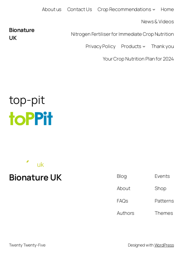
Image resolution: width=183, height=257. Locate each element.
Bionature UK (35, 177)
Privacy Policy (101, 46)
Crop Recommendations (124, 9)
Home (167, 9)
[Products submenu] (143, 46)
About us (51, 9)
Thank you (162, 46)
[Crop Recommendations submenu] (153, 9)
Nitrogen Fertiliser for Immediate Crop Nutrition (122, 34)
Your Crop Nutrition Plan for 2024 (138, 58)
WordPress (164, 245)
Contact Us (79, 9)
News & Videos (157, 21)
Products (131, 46)
